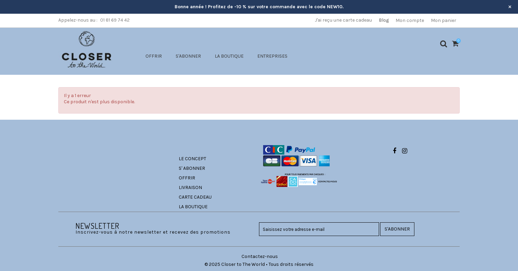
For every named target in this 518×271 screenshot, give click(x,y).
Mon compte (410, 20)
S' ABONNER (192, 168)
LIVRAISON (190, 187)
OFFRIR (153, 56)
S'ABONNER (188, 56)
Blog (384, 20)
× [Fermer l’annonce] (510, 6)
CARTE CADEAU (195, 197)
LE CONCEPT (192, 159)
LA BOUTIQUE (229, 56)
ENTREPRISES (272, 56)
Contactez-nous (260, 256)
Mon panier (443, 20)
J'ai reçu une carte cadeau (343, 20)
